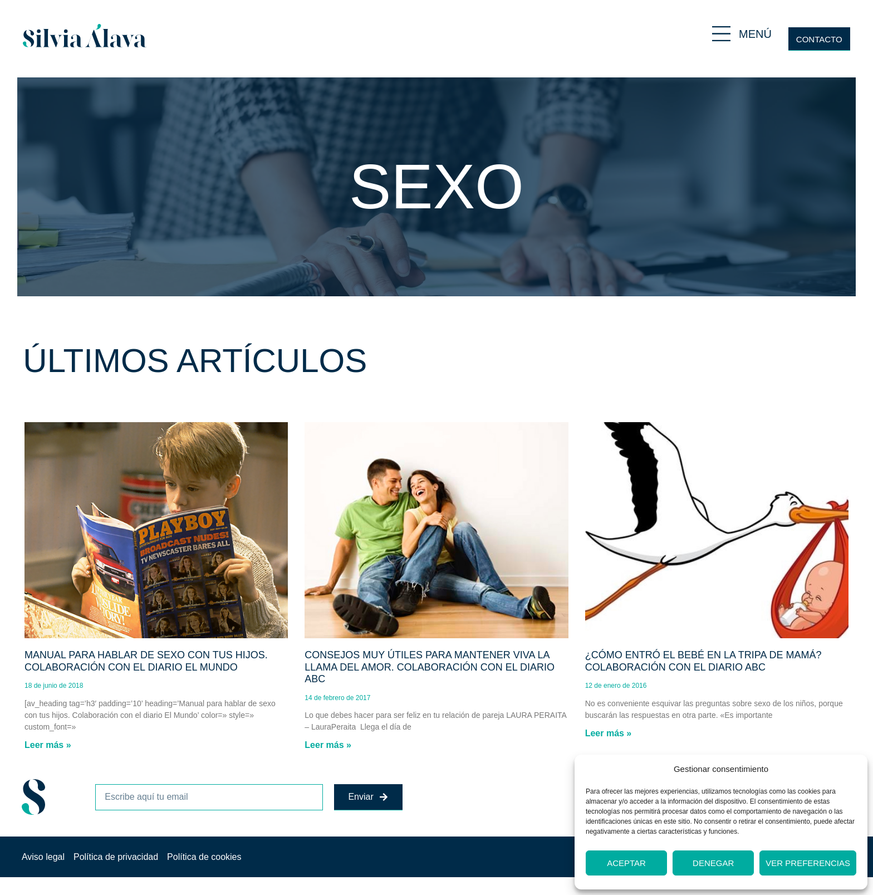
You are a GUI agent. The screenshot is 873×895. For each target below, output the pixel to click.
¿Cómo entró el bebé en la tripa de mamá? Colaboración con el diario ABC (703, 661)
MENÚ (755, 34)
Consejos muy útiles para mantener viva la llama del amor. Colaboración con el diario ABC (430, 666)
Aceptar (626, 863)
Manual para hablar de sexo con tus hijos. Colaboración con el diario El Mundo (146, 661)
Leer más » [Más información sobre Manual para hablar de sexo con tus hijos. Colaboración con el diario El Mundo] (47, 745)
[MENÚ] (721, 34)
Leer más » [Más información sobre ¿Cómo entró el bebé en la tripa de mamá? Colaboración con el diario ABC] (608, 733)
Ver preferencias (808, 863)
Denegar (713, 863)
